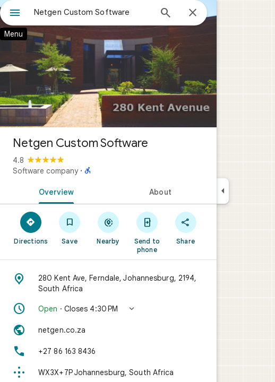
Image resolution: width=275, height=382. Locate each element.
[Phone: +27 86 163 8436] (108, 351)
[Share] (185, 228)
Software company (45, 171)
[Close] (192, 13)
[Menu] (15, 14)
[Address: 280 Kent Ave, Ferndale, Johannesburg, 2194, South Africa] (108, 283)
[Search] (165, 14)
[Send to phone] (146, 232)
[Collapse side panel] (223, 191)
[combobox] (92, 12)
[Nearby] (108, 228)
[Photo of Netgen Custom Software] (108, 63)
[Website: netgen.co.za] (108, 330)
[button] (108, 308)
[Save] (69, 228)
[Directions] (31, 228)
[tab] (54, 191)
